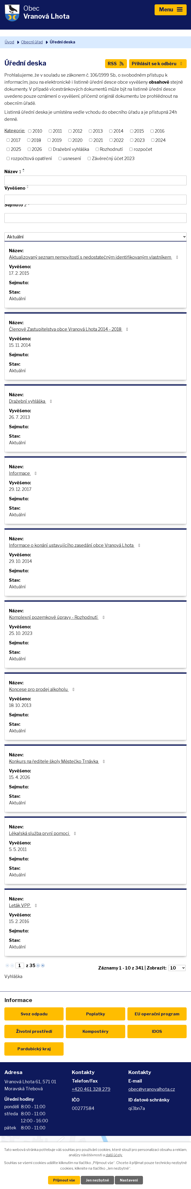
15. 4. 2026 (19, 777)
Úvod (9, 42)
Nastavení (129, 1180)
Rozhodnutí (111, 149)
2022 (119, 140)
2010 (37, 131)
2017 (16, 140)
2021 (98, 140)
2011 (57, 131)
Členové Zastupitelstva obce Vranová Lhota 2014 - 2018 (69, 329)
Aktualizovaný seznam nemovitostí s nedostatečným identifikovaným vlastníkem (94, 257)
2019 (57, 140)
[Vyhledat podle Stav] (95, 236)
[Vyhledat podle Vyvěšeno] (95, 199)
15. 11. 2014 (20, 345)
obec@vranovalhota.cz (151, 1089)
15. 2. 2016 (19, 921)
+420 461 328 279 (91, 1089)
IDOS (157, 1031)
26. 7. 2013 (19, 417)
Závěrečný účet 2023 (113, 158)
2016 (160, 131)
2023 (139, 140)
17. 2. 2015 (19, 273)
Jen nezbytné (97, 1180)
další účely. (114, 1155)
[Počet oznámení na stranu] (177, 968)
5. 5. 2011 (18, 849)
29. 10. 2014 (20, 561)
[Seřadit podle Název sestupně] (23, 171)
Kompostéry (95, 1031)
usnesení (72, 158)
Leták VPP (24, 905)
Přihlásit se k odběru (158, 63)
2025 (16, 149)
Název (12, 171)
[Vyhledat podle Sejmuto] (95, 218)
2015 (139, 131)
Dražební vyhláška (71, 149)
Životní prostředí (34, 1031)
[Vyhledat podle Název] (95, 180)
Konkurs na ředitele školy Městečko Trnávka (58, 761)
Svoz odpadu (34, 1013)
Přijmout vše (64, 1180)
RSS (116, 63)
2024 (160, 140)
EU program (157, 1013)
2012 (77, 131)
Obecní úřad (32, 42)
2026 (37, 149)
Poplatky (95, 1013)
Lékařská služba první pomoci (43, 833)
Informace (24, 473)
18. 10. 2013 (20, 705)
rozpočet (143, 149)
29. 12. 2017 (20, 489)
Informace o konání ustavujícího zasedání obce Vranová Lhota (75, 545)
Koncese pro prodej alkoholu (42, 689)
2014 (119, 131)
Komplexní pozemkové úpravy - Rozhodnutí (57, 617)
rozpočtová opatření (31, 158)
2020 (77, 140)
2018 (36, 140)
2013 (98, 131)
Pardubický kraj (34, 1048)
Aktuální (17, 298)
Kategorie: (14, 130)
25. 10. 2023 (20, 633)
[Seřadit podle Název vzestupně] (23, 169)
